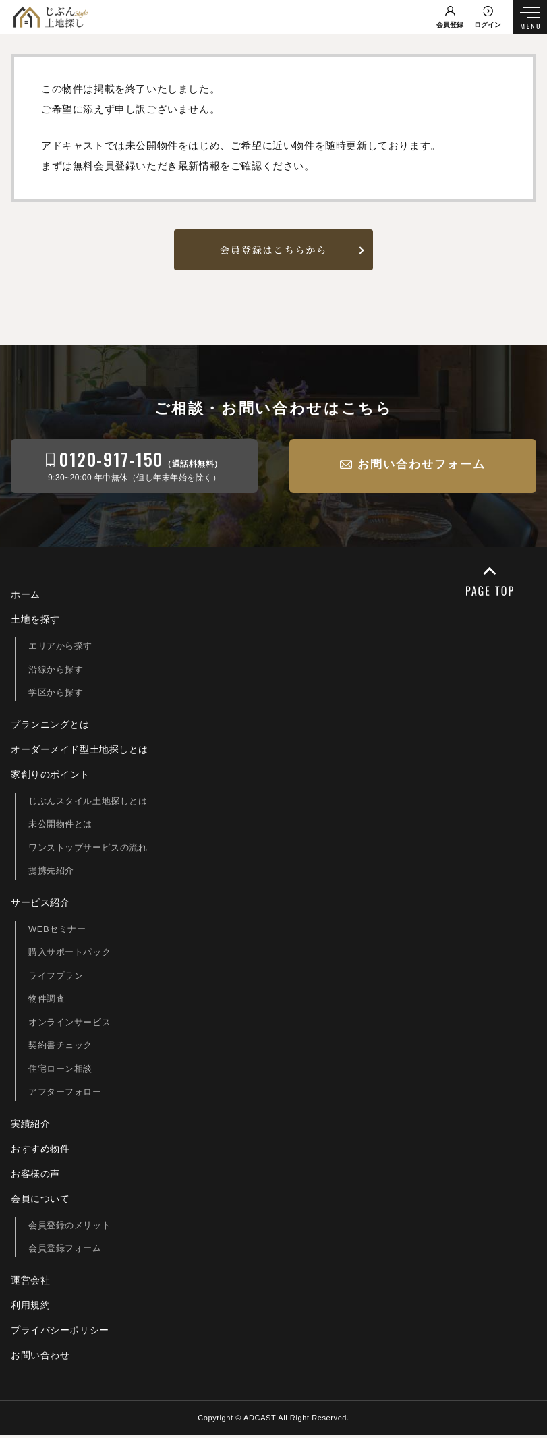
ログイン (487, 24)
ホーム (25, 597)
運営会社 (30, 1282)
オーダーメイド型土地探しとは (79, 752)
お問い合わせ (40, 1357)
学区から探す (56, 695)
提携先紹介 (51, 873)
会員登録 (449, 24)
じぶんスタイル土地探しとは (88, 804)
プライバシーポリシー (60, 1332)
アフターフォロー (65, 1094)
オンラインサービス (69, 1025)
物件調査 (46, 1001)
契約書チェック (60, 1048)
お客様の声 (35, 1176)
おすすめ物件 (40, 1151)
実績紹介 (30, 1126)
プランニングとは (50, 727)
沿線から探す (56, 672)
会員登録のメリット (69, 1228)
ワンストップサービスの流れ (88, 850)
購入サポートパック (69, 955)
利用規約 (30, 1307)
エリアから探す (60, 648)
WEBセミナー (57, 932)
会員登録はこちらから (273, 251)
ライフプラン (56, 978)
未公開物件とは (60, 827)
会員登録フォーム (65, 1251)
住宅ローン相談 (60, 1071)
